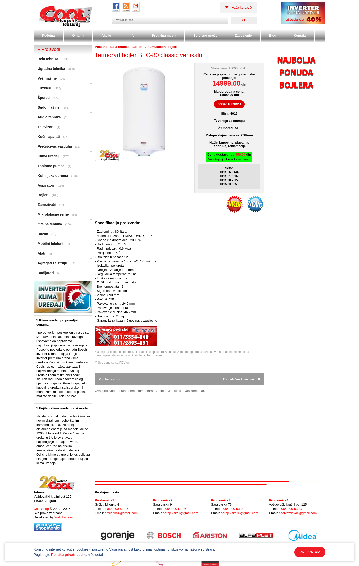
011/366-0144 (229, 172)
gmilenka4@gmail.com (121, 513)
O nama (78, 35)
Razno (43, 234)
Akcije (106, 35)
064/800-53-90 (234, 509)
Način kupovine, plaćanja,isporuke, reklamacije (229, 144)
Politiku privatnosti (67, 555)
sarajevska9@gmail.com (180, 513)
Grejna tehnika (50, 224)
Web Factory (63, 517)
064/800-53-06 (175, 509)
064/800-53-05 (117, 509)
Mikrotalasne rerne (53, 214)
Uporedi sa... (229, 128)
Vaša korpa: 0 (238, 7)
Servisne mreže (205, 35)
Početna (48, 35)
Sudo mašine (48, 107)
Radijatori (46, 273)
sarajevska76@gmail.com (239, 513)
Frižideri (44, 88)
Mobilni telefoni (50, 244)
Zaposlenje (243, 35)
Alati (41, 253)
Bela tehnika (48, 59)
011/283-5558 (229, 184)
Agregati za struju (52, 263)
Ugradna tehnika (51, 69)
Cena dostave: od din (229, 157)
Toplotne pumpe (51, 166)
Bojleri (43, 195)
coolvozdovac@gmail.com (298, 513)
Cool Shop (41, 509)
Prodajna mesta (164, 35)
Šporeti (44, 98)
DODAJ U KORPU (229, 104)
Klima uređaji (49, 156)
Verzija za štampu (229, 121)
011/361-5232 (229, 176)
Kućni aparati (49, 137)
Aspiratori (46, 185)
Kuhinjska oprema (53, 176)
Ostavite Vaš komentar (241, 379)
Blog (272, 35)
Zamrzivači (47, 205)
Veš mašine (47, 78)
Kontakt (300, 35)
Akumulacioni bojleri (161, 47)
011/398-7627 (229, 180)
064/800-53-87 (292, 509)
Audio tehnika (49, 117)
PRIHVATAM (309, 552)
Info (132, 35)
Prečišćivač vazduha (55, 146)
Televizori (46, 127)
